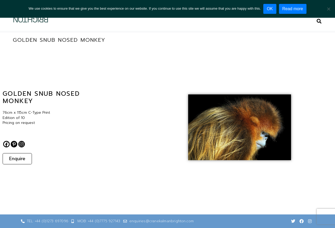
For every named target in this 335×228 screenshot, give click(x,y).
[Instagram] (21, 144)
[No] (328, 8)
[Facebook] (6, 144)
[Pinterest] (14, 144)
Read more (292, 9)
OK (270, 9)
